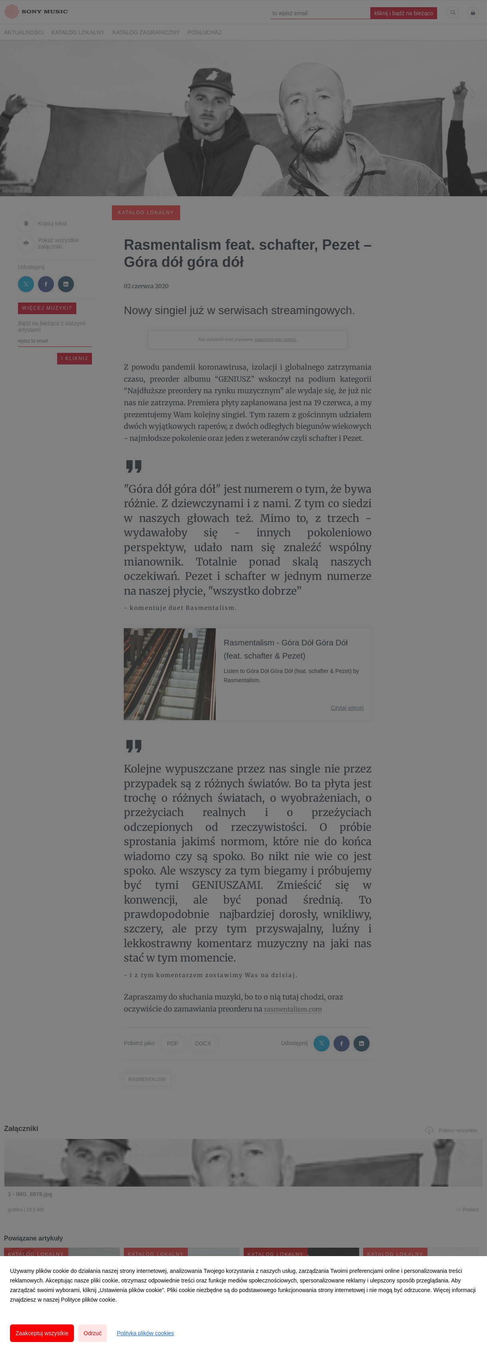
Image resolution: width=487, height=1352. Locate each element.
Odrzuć (92, 1333)
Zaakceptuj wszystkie (42, 1333)
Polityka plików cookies (145, 1333)
